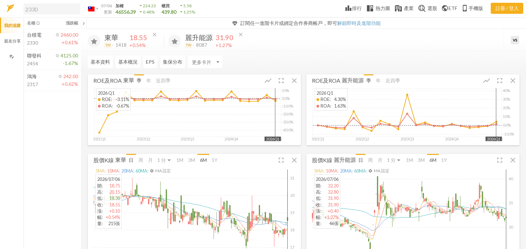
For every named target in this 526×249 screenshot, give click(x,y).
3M (191, 160)
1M (179, 160)
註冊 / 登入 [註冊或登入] (507, 8)
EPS (150, 62)
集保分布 (172, 62)
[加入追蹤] (94, 41)
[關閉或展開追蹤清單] (83, 23)
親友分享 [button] (12, 41)
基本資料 (100, 62)
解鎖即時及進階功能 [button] (359, 23)
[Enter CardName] (205, 62)
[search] (52, 9)
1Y (215, 160)
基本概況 (128, 62)
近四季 (163, 80)
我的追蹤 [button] (12, 25)
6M (203, 160)
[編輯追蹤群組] (11, 56)
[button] (50, 8)
